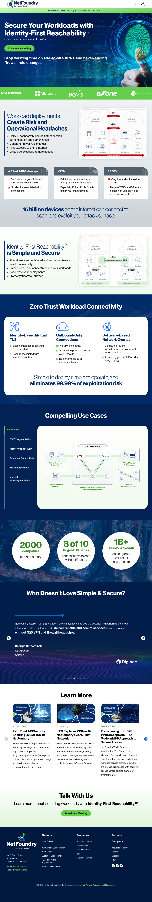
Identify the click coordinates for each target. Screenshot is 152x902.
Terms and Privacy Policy (86, 885)
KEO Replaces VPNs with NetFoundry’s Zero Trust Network (74, 734)
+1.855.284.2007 (20, 866)
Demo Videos (82, 846)
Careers (115, 852)
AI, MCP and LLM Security (53, 848)
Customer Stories (84, 858)
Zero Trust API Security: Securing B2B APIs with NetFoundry (29, 734)
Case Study (62, 726)
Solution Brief (20, 726)
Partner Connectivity (51, 867)
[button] (143, 4)
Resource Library (84, 842)
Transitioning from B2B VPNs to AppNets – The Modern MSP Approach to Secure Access (118, 736)
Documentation (83, 850)
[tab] (20, 430)
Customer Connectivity (52, 856)
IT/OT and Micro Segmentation (49, 861)
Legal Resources (107, 885)
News (114, 860)
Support (115, 856)
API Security (47, 852)
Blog (78, 854)
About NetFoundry (119, 848)
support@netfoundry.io (17, 870)
